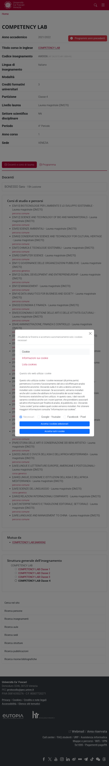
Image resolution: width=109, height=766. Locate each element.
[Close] (90, 333)
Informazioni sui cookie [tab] (35, 358)
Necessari (28, 416)
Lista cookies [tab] (29, 364)
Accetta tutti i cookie (55, 431)
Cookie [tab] (26, 351)
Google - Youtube (50, 416)
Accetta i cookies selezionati (54, 424)
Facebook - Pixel (76, 416)
